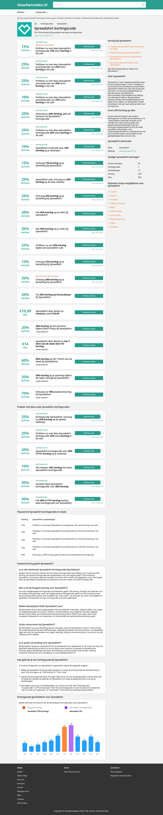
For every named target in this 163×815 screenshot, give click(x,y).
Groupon (21, 783)
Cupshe (113, 191)
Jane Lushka (115, 215)
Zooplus (20, 799)
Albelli (20, 771)
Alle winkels (22, 803)
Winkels (22, 12)
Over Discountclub (72, 771)
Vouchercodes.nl (32, 5)
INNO (112, 207)
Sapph (113, 223)
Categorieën (42, 12)
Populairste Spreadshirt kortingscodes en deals (127, 47)
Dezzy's (113, 195)
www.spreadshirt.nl (127, 151)
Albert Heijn (22, 775)
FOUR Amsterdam (118, 203)
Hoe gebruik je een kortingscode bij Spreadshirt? (125, 57)
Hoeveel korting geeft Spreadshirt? (125, 52)
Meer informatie (97, 50)
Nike (19, 795)
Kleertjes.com (23, 791)
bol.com (20, 779)
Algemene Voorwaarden (121, 775)
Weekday (114, 227)
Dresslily (114, 199)
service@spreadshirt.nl (66, 653)
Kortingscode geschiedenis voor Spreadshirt (124, 63)
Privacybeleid (116, 771)
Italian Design (116, 211)
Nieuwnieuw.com (117, 219)
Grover (20, 787)
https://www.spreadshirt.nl (43, 35)
